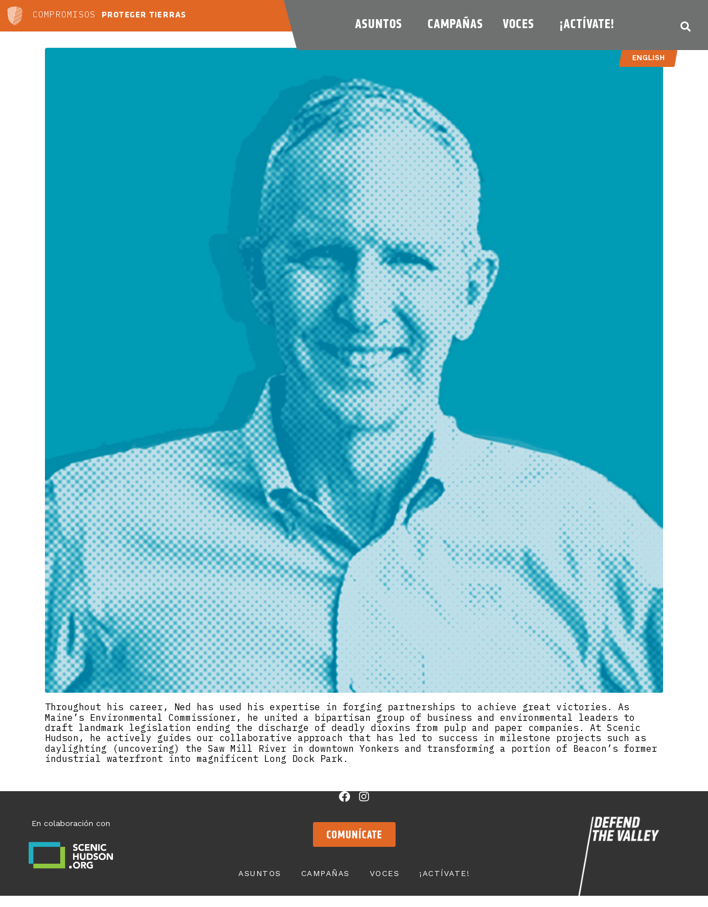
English (648, 57)
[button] (685, 26)
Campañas (455, 23)
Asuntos (381, 23)
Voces (521, 23)
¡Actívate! (590, 23)
